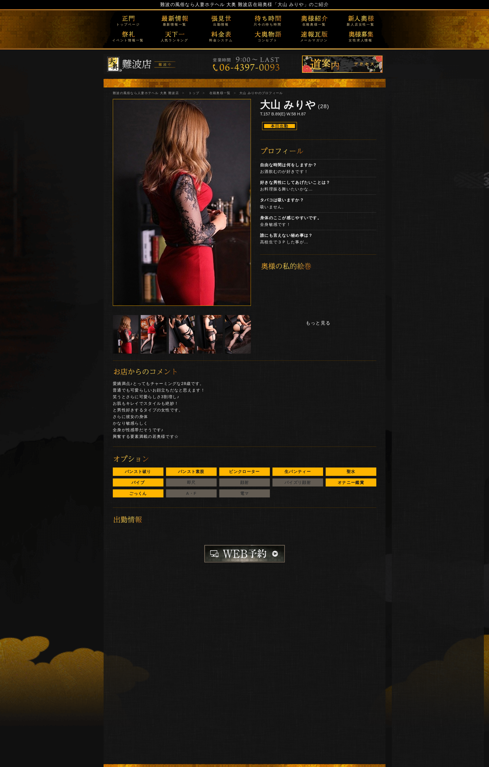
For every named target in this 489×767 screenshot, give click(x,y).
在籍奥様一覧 (314, 24)
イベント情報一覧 (128, 40)
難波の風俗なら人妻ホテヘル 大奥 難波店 (206, 4)
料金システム (221, 40)
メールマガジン (314, 40)
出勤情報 (221, 24)
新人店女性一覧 (360, 24)
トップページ (128, 24)
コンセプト (268, 40)
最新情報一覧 (175, 24)
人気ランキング (174, 40)
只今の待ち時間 (267, 24)
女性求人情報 (361, 40)
